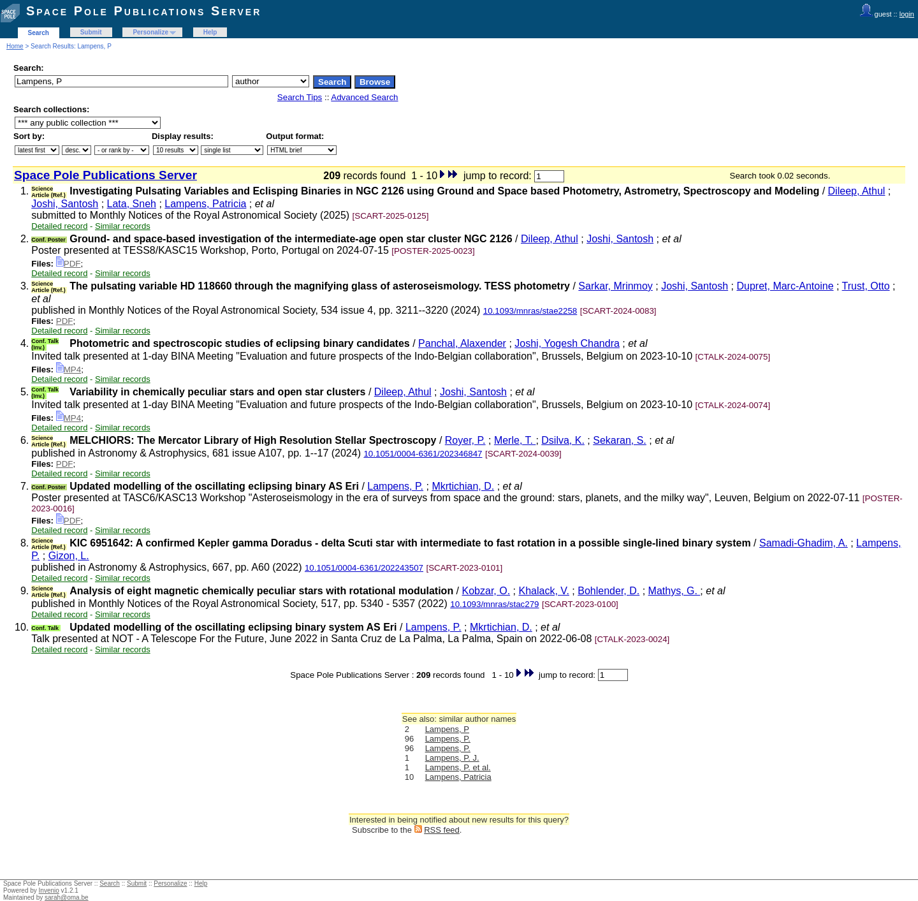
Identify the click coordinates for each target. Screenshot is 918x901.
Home (15, 46)
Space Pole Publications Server (143, 11)
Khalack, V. (543, 590)
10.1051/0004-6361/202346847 (422, 453)
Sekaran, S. (619, 440)
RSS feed (442, 830)
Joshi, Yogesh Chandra (567, 343)
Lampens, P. (395, 486)
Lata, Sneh (131, 203)
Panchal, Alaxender (462, 343)
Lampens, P (447, 729)
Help (210, 32)
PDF (68, 263)
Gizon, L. (68, 555)
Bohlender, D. (608, 590)
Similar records (122, 226)
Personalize (150, 32)
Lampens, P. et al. (458, 767)
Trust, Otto (866, 286)
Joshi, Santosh (64, 203)
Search (38, 32)
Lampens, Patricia (205, 203)
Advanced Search (364, 97)
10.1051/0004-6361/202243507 (364, 568)
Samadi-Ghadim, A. (803, 543)
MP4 (68, 369)
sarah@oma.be (67, 897)
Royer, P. (465, 440)
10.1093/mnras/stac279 (494, 604)
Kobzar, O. (486, 590)
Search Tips (299, 97)
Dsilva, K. (563, 440)
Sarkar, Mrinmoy (615, 286)
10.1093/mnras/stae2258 (530, 311)
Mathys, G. (674, 590)
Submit (91, 32)
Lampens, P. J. (452, 758)
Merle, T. (515, 440)
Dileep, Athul (856, 191)
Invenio (49, 890)
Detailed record (59, 226)
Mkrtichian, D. (463, 486)
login (907, 14)
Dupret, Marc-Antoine (784, 286)
